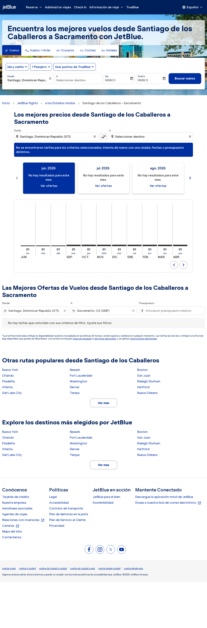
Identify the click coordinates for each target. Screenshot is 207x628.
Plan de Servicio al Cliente (67, 520)
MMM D (110, 80)
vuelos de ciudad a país (82, 568)
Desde (10, 76)
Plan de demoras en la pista (68, 514)
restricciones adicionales (143, 338)
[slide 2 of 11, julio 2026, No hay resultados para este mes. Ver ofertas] (103, 178)
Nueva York (10, 370)
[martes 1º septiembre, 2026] (74, 245)
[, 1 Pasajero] (39, 67)
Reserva (34, 7)
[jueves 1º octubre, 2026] (89, 245)
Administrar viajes (58, 7)
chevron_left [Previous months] (17, 178)
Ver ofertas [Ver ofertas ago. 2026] (158, 186)
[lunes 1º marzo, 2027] (165, 245)
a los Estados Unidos (60, 103)
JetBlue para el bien (106, 497)
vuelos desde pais (133, 568)
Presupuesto (146, 303)
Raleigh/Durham (148, 381)
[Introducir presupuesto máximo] (173, 310)
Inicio (6, 103)
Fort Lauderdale (81, 375)
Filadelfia (8, 381)
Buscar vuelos (185, 78)
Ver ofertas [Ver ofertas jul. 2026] (103, 186)
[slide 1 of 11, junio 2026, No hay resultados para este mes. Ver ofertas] (49, 178)
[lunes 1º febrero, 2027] (150, 245)
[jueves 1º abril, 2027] (180, 245)
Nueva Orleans (147, 393)
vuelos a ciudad (27, 568)
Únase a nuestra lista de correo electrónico (168, 503)
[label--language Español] (192, 7)
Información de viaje (107, 7)
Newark (75, 370)
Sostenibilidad (103, 502)
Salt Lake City (12, 393)
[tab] (11, 50)
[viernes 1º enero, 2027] (134, 245)
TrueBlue (132, 7)
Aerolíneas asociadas (17, 508)
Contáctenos (11, 537)
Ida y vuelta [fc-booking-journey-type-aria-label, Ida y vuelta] (15, 67)
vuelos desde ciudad (109, 568)
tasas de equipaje (82, 338)
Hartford (143, 387)
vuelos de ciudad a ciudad (53, 568)
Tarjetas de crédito (15, 497)
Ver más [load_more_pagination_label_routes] (103, 403)
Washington (78, 381)
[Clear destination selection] (190, 136)
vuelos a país (9, 568)
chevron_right (183, 265)
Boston (142, 370)
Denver (75, 387)
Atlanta (7, 387)
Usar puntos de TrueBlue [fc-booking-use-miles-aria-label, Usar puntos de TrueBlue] (73, 67)
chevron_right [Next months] (190, 178)
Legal (53, 497)
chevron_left (174, 265)
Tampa (75, 393)
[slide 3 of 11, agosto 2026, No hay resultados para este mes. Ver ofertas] (158, 178)
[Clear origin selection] (95, 136)
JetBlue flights (27, 103)
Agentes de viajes (14, 514)
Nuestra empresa (14, 502)
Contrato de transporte (66, 508)
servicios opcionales (105, 338)
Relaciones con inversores (23, 520)
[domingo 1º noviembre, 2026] (104, 245)
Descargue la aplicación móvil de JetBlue (164, 497)
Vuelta (141, 76)
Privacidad (56, 525)
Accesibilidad (59, 502)
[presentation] (192, 7)
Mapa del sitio (12, 531)
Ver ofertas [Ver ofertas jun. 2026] (49, 186)
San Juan (143, 375)
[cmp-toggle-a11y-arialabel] (103, 136)
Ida (106, 76)
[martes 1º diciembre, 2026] (119, 245)
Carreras (10, 526)
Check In (80, 7)
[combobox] (27, 80)
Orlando (8, 375)
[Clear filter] (64, 311)
